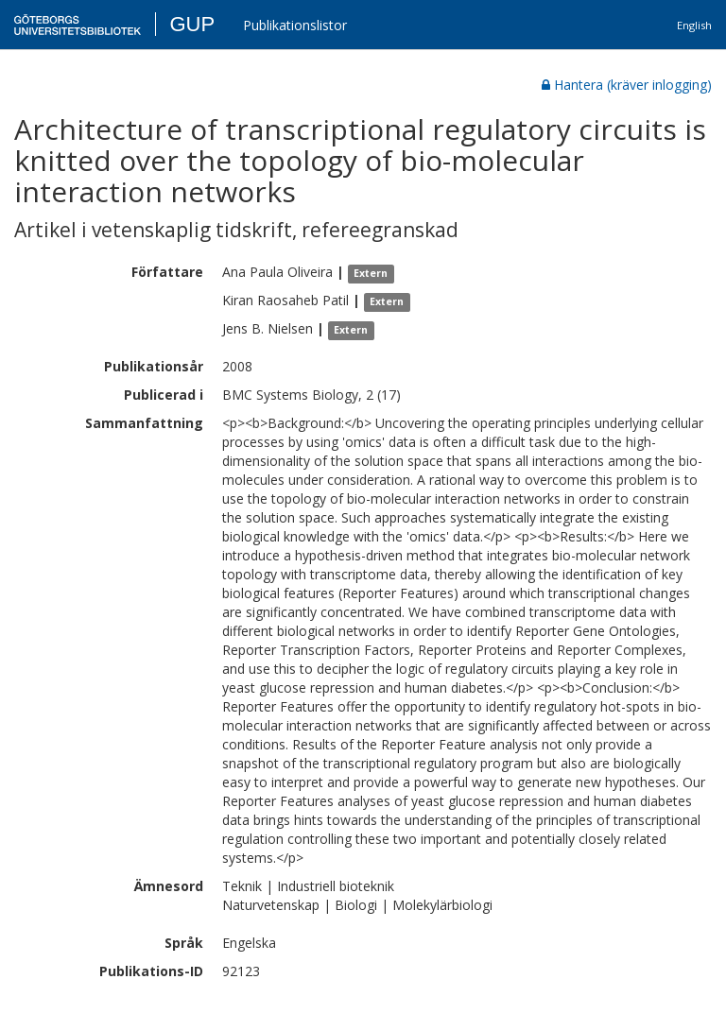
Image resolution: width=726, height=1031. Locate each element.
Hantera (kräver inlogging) (627, 85)
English (694, 25)
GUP (192, 24)
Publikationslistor (295, 25)
